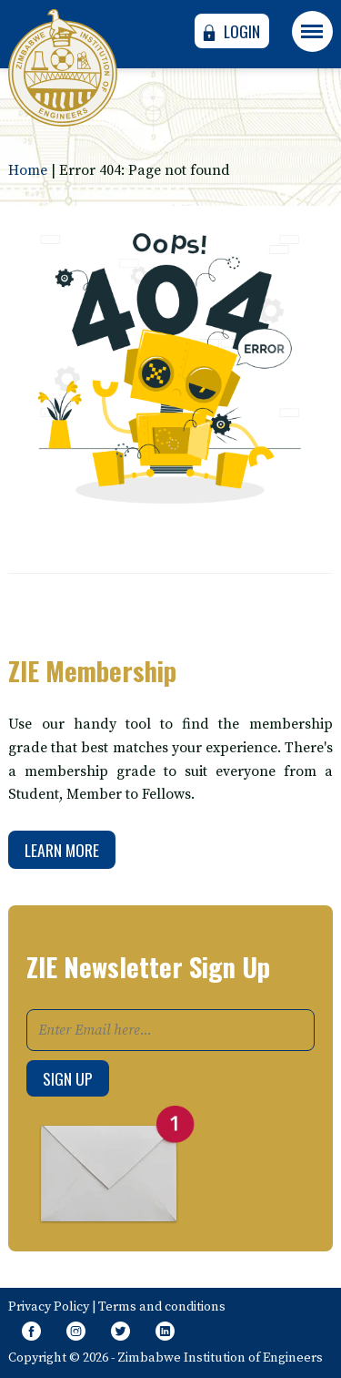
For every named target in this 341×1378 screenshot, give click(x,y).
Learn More (62, 850)
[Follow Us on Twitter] (120, 1332)
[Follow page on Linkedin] (165, 1332)
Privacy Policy (48, 1307)
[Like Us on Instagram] (75, 1332)
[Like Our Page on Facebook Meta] (30, 1332)
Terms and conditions (162, 1307)
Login (228, 31)
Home (27, 170)
